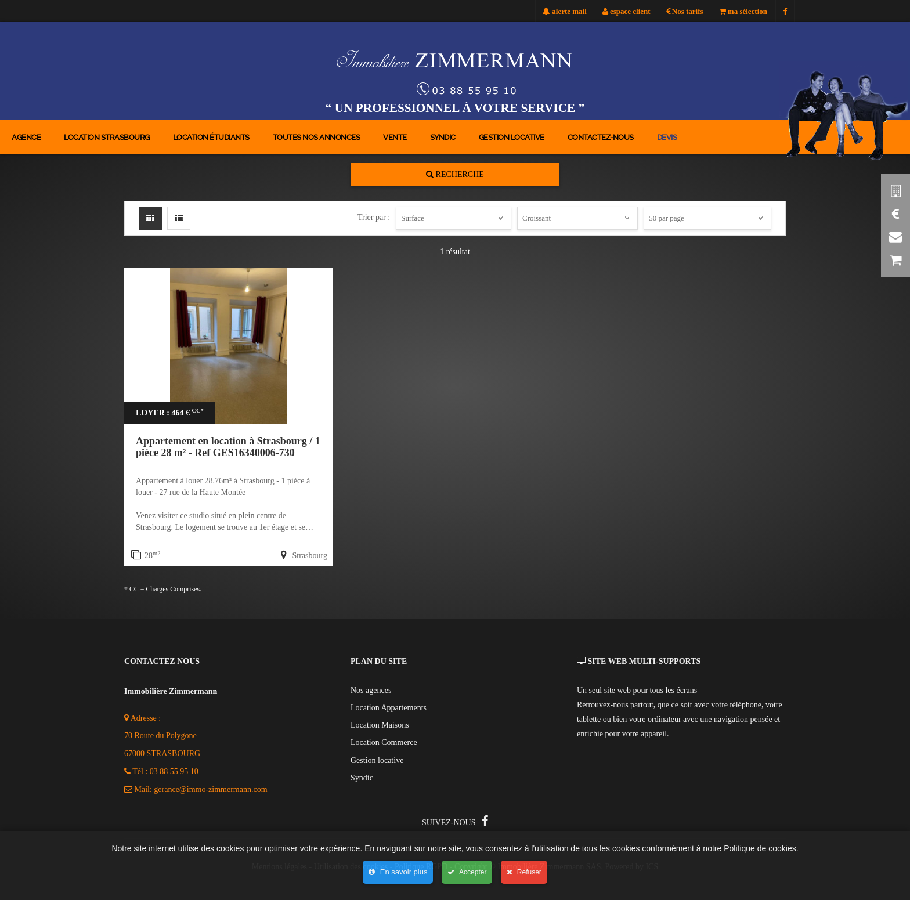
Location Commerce (384, 742)
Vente (395, 137)
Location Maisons (380, 725)
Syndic (443, 137)
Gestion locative (511, 137)
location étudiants (211, 137)
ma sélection (743, 11)
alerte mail (565, 11)
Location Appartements (389, 707)
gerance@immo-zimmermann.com (210, 789)
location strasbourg (107, 137)
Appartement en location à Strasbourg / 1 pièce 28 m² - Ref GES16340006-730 (228, 446)
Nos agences (371, 690)
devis (667, 137)
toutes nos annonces (316, 137)
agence (26, 137)
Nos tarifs (684, 11)
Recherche (455, 174)
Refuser (524, 872)
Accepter (466, 872)
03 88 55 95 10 (174, 771)
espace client (626, 11)
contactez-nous (601, 137)
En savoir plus (398, 872)
